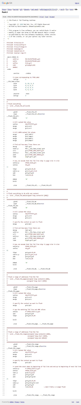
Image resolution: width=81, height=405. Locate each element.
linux (4, 9)
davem (26, 9)
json (77, 402)
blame (52, 17)
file (41, 17)
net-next (34, 9)
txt (73, 402)
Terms (22, 402)
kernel (15, 9)
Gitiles (12, 402)
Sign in (77, 3)
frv (67, 9)
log (46, 17)
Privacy (17, 402)
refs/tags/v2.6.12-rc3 (48, 9)
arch (62, 9)
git (21, 9)
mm (71, 9)
